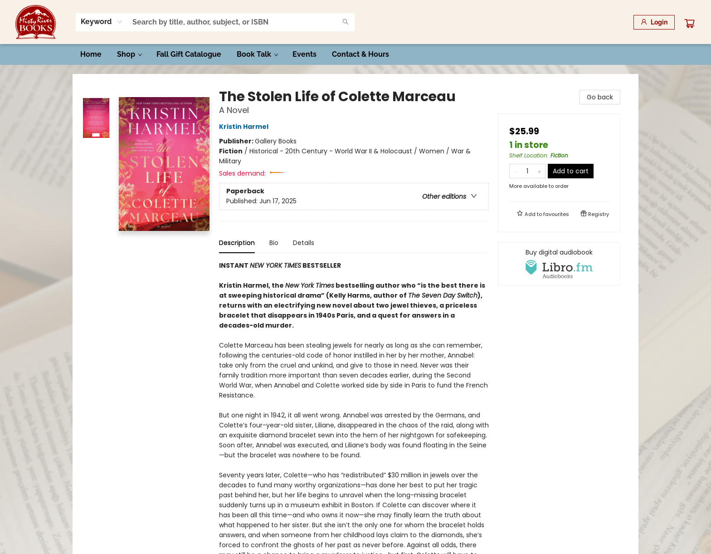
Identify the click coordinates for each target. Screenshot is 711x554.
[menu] (355, 54)
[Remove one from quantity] (515, 171)
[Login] (654, 22)
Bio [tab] (273, 242)
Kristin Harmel (245, 126)
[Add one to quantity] (539, 171)
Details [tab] (303, 242)
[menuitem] (91, 54)
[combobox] (102, 21)
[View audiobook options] (559, 264)
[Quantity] (527, 171)
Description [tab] (237, 242)
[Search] (345, 22)
